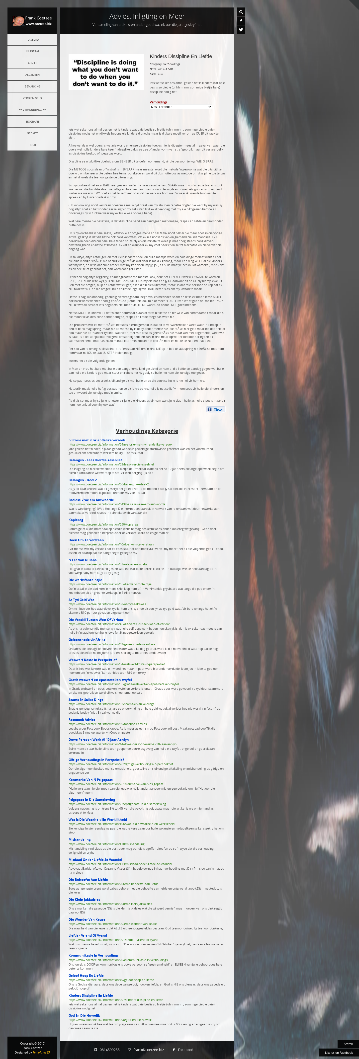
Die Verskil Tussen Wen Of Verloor (96, 619)
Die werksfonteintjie (85, 580)
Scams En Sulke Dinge (86, 699)
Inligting (32, 51)
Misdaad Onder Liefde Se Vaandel (95, 859)
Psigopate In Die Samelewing (92, 799)
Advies (32, 63)
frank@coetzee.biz (145, 1049)
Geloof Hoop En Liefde (86, 975)
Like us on (339, 1053)
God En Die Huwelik (84, 1015)
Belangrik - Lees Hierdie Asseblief (95, 460)
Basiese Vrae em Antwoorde (91, 500)
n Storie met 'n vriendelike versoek (97, 440)
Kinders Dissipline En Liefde (181, 56)
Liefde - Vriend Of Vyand (88, 935)
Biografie (32, 121)
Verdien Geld (32, 98)
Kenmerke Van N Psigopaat (91, 779)
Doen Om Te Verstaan (86, 540)
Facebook (182, 1049)
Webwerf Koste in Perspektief (93, 660)
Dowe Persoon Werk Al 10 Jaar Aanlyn (99, 739)
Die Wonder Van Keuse (87, 919)
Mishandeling (79, 839)
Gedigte (32, 133)
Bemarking (32, 86)
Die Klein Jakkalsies (84, 899)
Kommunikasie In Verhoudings (93, 955)
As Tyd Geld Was (81, 600)
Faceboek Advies (82, 719)
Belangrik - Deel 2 (83, 480)
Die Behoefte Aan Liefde (88, 879)
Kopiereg (76, 520)
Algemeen (32, 74)
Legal (32, 145)
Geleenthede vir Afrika (87, 639)
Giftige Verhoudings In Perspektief (96, 759)
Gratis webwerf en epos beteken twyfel (100, 680)
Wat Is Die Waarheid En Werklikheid (98, 819)
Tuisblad (32, 39)
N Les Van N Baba (83, 560)
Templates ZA (41, 1052)
